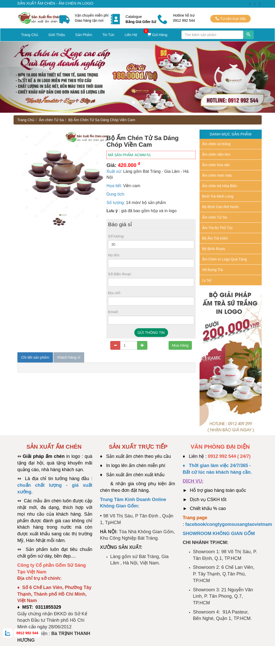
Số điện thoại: (119, 274)
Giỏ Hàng (157, 35)
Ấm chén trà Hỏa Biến (219, 186)
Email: (113, 312)
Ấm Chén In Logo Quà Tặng (224, 259)
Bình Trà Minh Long (217, 196)
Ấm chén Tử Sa (51, 120)
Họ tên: (114, 255)
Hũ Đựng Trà (212, 270)
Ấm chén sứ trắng (216, 144)
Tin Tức (108, 35)
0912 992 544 (27, 633)
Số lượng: (116, 236)
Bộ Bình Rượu (213, 249)
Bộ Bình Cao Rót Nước (220, 207)
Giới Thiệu (56, 35)
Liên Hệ (131, 35)
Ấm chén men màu (217, 175)
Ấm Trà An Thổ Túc (217, 228)
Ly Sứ (207, 280)
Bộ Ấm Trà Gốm (215, 238)
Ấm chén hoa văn (216, 165)
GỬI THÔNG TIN (151, 333)
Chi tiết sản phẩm (35, 357)
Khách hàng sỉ (68, 357)
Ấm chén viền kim (216, 154)
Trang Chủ (29, 35)
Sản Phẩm (83, 35)
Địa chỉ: (114, 293)
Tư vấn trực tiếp (230, 18)
